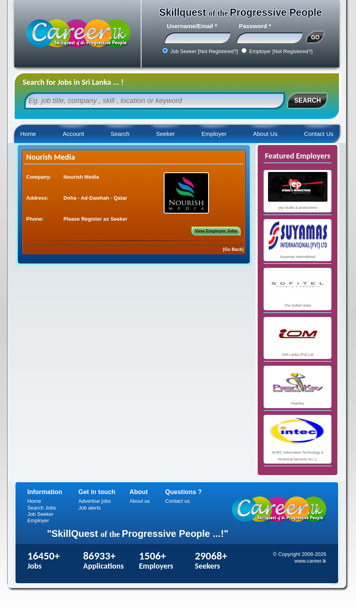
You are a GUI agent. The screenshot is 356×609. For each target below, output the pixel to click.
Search (120, 133)
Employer (213, 133)
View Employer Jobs (216, 231)
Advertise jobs (94, 501)
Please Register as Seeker (95, 219)
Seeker (165, 133)
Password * (255, 26)
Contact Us (318, 133)
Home (28, 133)
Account (73, 133)
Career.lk (77, 33)
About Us (265, 133)
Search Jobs (41, 508)
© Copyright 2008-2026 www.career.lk (299, 557)
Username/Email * (192, 26)
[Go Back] (233, 249)
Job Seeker (40, 514)
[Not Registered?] (218, 51)
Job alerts (89, 508)
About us (140, 501)
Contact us (177, 501)
